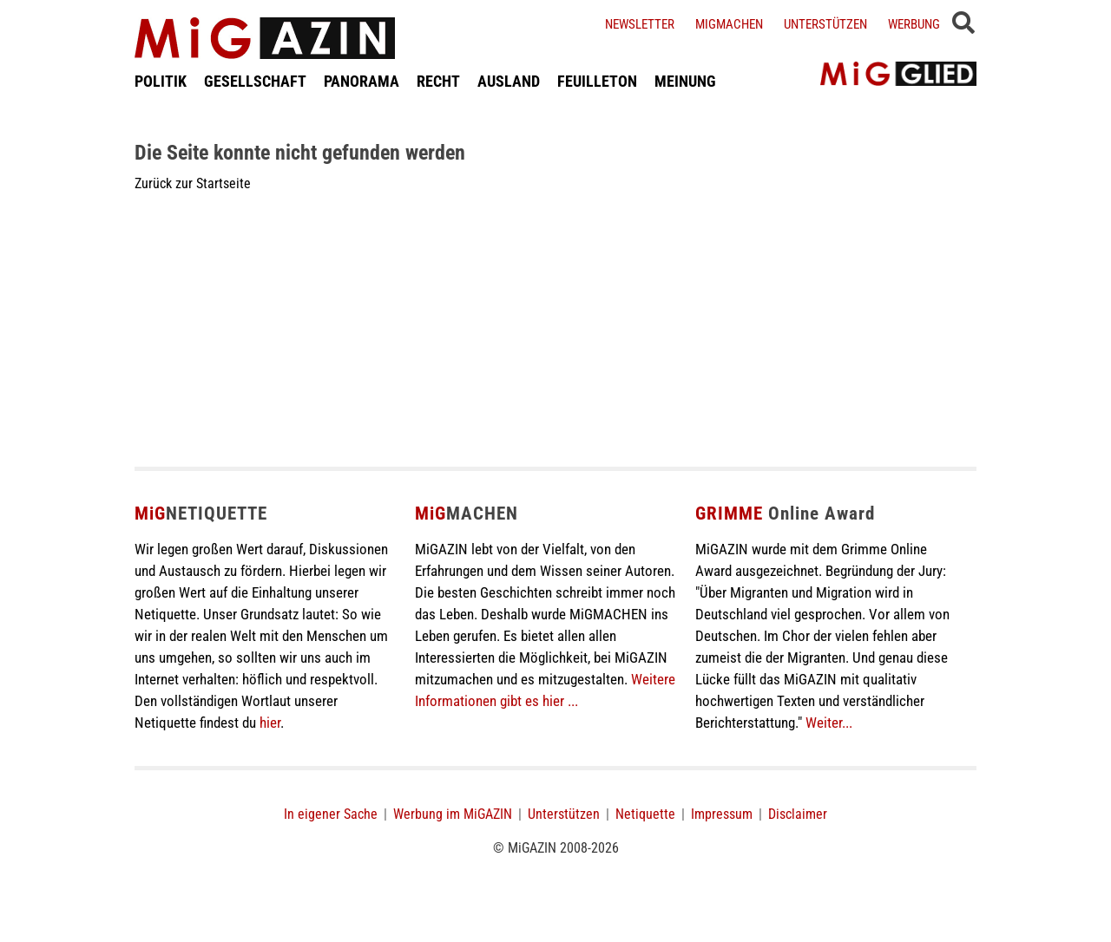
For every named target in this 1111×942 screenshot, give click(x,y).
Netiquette (645, 814)
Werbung (914, 24)
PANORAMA (361, 81)
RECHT (438, 81)
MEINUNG (685, 81)
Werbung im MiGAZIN (452, 814)
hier (270, 722)
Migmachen (729, 24)
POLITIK (161, 81)
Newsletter (639, 24)
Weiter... (828, 722)
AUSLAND (508, 81)
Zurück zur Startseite (193, 183)
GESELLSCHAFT (255, 81)
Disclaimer (797, 814)
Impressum (722, 814)
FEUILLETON (597, 81)
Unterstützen (825, 24)
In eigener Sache (331, 814)
